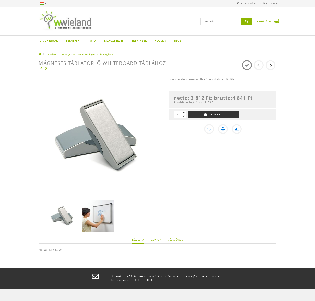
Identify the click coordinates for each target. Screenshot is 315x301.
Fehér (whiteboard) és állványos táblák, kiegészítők (88, 54)
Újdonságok (49, 40)
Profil (250, 3)
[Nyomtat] (223, 129)
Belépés (232, 3)
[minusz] (184, 116)
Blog (177, 40)
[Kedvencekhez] (209, 129)
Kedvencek (270, 3)
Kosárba (215, 114)
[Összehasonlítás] (237, 129)
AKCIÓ (92, 40)
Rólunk (160, 40)
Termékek (72, 40)
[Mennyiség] (178, 114)
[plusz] (184, 112)
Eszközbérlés (114, 40)
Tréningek (139, 40)
